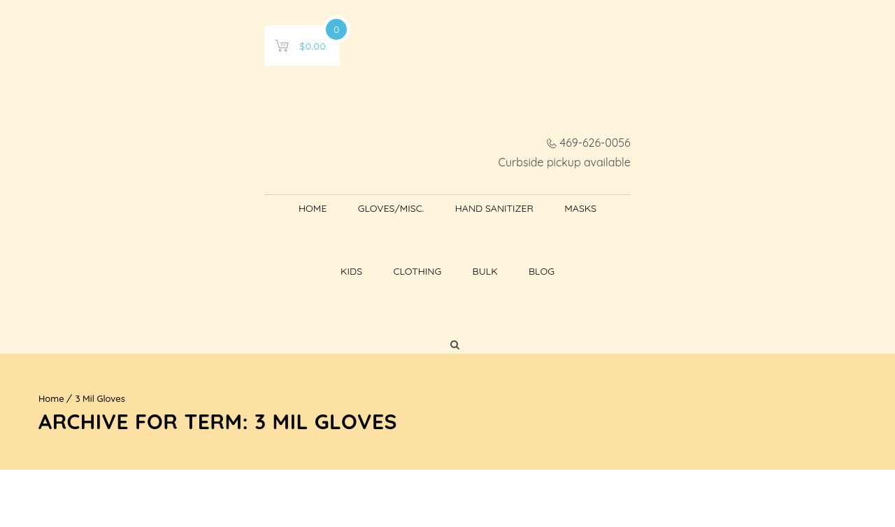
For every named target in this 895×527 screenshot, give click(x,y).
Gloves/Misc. (255, 121)
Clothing (569, 121)
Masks (445, 121)
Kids (503, 121)
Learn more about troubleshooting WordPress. (158, 440)
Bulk (636, 121)
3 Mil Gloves (100, 197)
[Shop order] (778, 360)
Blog (693, 121)
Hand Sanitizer (359, 121)
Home (177, 121)
